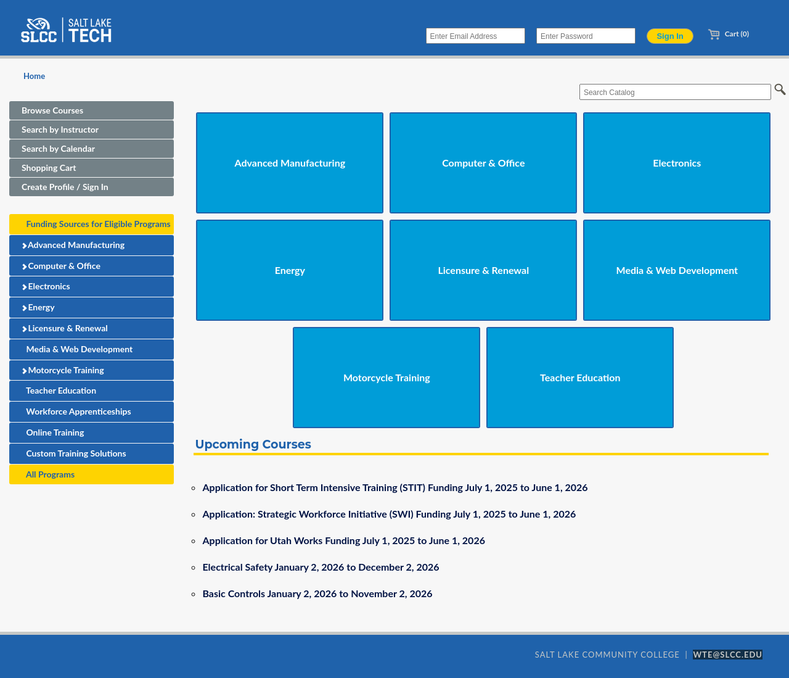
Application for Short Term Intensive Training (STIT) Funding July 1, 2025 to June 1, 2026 (394, 487)
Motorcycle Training (62, 370)
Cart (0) (728, 33)
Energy (38, 307)
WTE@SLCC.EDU (727, 654)
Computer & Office (60, 265)
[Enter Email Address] (475, 36)
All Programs (48, 474)
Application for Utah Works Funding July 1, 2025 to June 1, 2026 (343, 540)
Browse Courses (52, 110)
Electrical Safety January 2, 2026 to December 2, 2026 (320, 567)
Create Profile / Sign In (65, 186)
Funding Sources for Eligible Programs (96, 223)
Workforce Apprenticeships (76, 411)
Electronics (45, 286)
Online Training (53, 432)
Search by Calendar (58, 148)
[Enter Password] (586, 36)
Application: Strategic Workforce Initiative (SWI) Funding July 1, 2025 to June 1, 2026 (389, 513)
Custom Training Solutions (74, 453)
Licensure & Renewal (64, 328)
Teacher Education (59, 390)
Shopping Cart (49, 167)
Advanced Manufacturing (73, 244)
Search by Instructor (60, 129)
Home (34, 76)
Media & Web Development (77, 349)
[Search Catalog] (675, 92)
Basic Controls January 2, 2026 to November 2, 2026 (317, 593)
